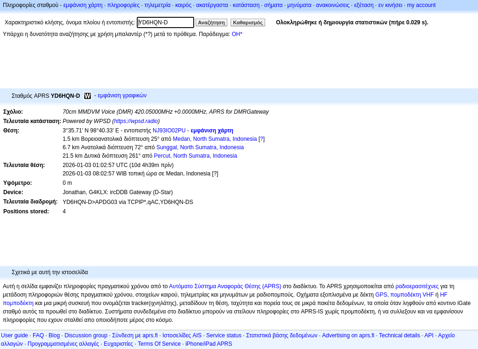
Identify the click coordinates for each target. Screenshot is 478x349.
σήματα (273, 5)
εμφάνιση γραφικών (122, 95)
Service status (223, 335)
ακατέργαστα (212, 5)
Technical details (399, 335)
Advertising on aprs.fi (348, 335)
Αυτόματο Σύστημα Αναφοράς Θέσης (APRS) (225, 286)
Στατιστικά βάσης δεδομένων (281, 335)
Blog (54, 335)
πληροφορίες (123, 5)
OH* (237, 34)
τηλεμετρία (157, 5)
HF (444, 294)
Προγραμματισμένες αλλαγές (63, 344)
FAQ (38, 335)
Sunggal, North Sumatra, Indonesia (200, 147)
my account (421, 5)
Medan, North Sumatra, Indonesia (215, 139)
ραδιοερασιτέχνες (417, 286)
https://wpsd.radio (136, 121)
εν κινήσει (390, 5)
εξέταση (364, 5)
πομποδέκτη (18, 303)
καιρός (184, 5)
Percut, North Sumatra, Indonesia (195, 156)
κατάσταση (246, 5)
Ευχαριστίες (118, 344)
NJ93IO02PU (169, 130)
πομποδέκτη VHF (412, 294)
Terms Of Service (159, 344)
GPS (381, 294)
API (428, 335)
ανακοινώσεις (333, 5)
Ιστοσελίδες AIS (182, 335)
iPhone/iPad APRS (208, 344)
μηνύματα (300, 5)
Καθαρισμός (248, 22)
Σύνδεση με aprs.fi (135, 335)
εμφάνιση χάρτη (83, 5)
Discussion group (85, 335)
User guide (14, 335)
